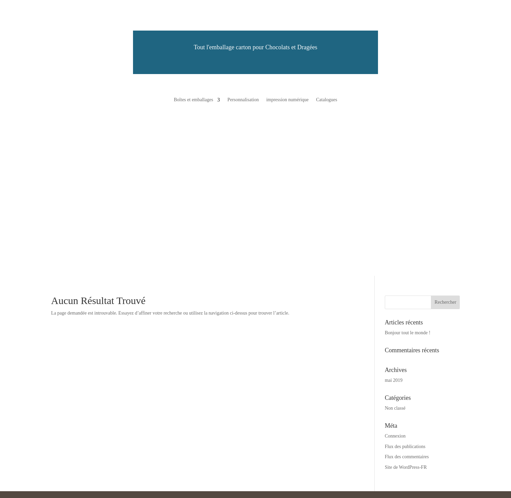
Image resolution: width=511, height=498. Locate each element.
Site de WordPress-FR (406, 467)
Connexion (395, 436)
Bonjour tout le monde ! (408, 332)
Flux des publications (405, 446)
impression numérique (287, 99)
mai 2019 (394, 380)
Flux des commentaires (407, 456)
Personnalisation (243, 99)
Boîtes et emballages (193, 99)
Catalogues (326, 99)
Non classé (395, 408)
